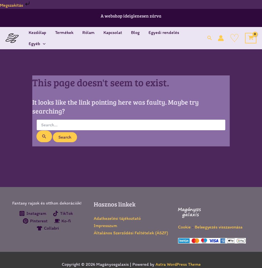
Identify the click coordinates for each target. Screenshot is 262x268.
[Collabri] (48, 228)
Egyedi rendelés (164, 32)
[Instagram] (32, 213)
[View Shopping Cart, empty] (250, 38)
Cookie (184, 227)
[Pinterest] (35, 221)
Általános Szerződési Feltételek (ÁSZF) (131, 232)
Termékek (64, 32)
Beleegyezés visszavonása (219, 227)
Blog (135, 32)
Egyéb (37, 43)
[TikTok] (63, 213)
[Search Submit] (44, 136)
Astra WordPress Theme (178, 264)
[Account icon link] (221, 38)
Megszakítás (15, 5)
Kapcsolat (112, 32)
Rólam (88, 32)
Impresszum (105, 225)
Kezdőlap (37, 32)
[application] (43, 43)
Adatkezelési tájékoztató (117, 218)
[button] (209, 38)
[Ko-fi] (63, 221)
